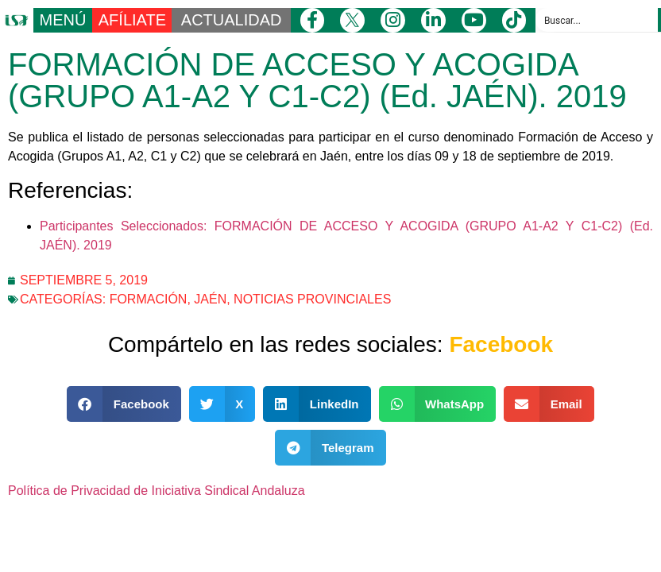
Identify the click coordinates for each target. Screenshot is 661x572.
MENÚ (63, 20)
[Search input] (597, 20)
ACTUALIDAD (231, 20)
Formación (148, 299)
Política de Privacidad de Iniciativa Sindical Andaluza (156, 490)
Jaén (210, 299)
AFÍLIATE (132, 20)
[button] (124, 404)
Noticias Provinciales (312, 299)
